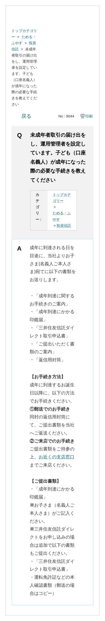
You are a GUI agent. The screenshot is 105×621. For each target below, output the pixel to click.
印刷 (89, 116)
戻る (26, 116)
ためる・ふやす (62, 216)
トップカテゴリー (62, 198)
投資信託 (64, 226)
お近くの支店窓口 (56, 457)
